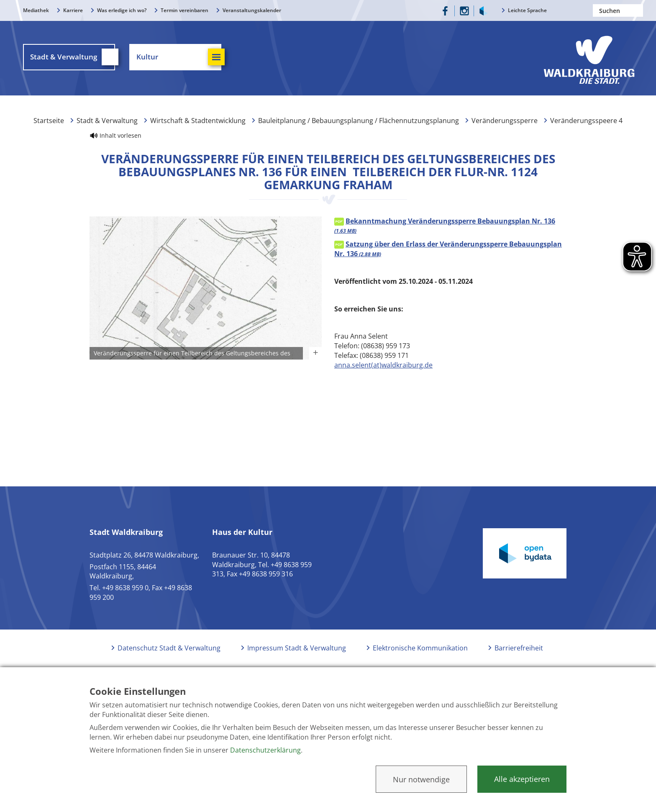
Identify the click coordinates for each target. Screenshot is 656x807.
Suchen (637, 10)
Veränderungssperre (505, 120)
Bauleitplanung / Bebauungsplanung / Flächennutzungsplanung (358, 120)
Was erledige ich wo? (121, 10)
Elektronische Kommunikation (420, 648)
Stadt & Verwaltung (107, 120)
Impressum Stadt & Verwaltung (296, 648)
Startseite (48, 120)
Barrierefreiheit (519, 648)
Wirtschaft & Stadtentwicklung (198, 120)
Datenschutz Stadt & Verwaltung (169, 648)
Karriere (73, 10)
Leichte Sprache (527, 10)
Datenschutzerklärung (265, 750)
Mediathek (36, 10)
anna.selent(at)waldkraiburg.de (383, 365)
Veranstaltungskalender (252, 10)
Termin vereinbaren (184, 10)
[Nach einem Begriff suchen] (618, 10)
